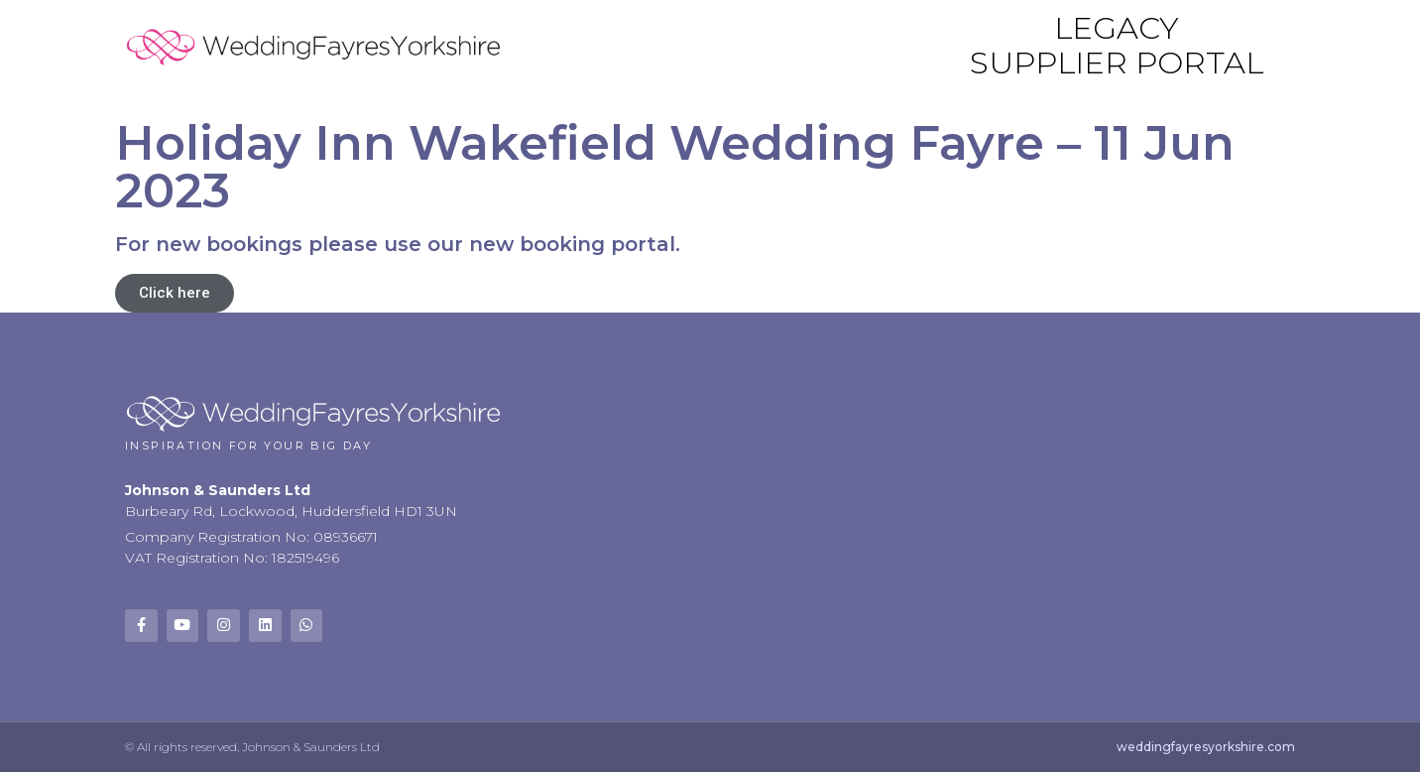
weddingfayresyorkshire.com (1206, 746)
